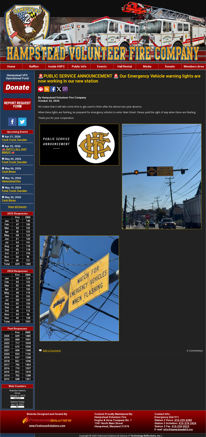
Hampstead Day (11, 181)
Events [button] (102, 66)
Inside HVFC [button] (56, 66)
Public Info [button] (79, 66)
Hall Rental (124, 66)
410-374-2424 (187, 423)
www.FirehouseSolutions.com (47, 425)
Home (11, 66)
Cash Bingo (9, 171)
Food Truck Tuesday (14, 139)
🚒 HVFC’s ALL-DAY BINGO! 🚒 (14, 151)
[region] (103, 66)
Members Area (194, 66)
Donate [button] (170, 66)
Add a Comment (52, 350)
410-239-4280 (183, 420)
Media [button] (147, 66)
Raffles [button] (34, 66)
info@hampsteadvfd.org (178, 429)
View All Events (17, 206)
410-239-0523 (180, 426)
